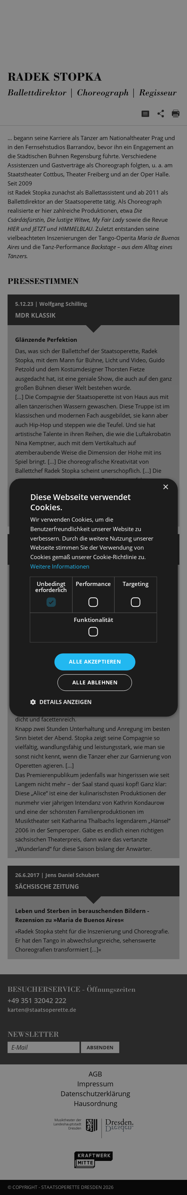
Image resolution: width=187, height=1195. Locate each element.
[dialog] (93, 597)
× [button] (165, 487)
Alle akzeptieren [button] (95, 661)
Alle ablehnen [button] (94, 682)
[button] (61, 701)
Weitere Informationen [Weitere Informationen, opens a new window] (59, 566)
